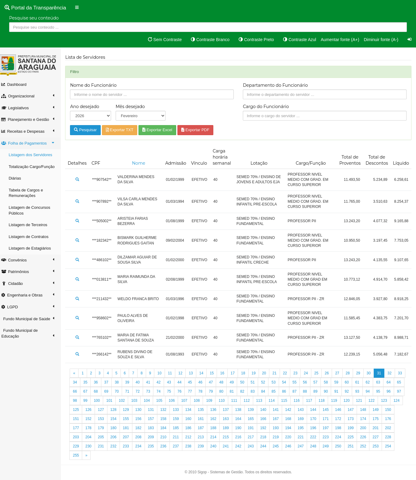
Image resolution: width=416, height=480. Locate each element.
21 (278, 373)
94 (392, 391)
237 (216, 446)
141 (316, 410)
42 (172, 382)
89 (339, 391)
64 (78, 391)
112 (281, 400)
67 (109, 391)
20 (267, 373)
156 (179, 419)
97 (99, 400)
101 (144, 400)
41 (162, 382)
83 (277, 391)
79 (235, 391)
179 (141, 428)
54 (298, 382)
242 (279, 446)
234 (179, 446)
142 (329, 410)
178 (129, 428)
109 (244, 400)
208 (179, 437)
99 (120, 400)
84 (287, 391)
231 (141, 446)
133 (216, 410)
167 (316, 419)
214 (254, 437)
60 (360, 382)
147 (391, 410)
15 (215, 373)
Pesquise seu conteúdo (34, 18)
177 (117, 428)
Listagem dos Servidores (33, 154)
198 (379, 428)
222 (354, 437)
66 (99, 391)
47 (224, 382)
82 (266, 391)
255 (117, 455)
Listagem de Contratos (32, 236)
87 (318, 391)
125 (117, 410)
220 (329, 437)
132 (204, 410)
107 (219, 400)
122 (79, 410)
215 (266, 437)
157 (191, 419)
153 (141, 419)
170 (354, 419)
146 (379, 410)
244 (304, 446)
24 (309, 373)
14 (204, 373)
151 (117, 419)
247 (341, 446)
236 (204, 446)
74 (183, 391)
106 (206, 400)
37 (120, 382)
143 (341, 410)
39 (141, 382)
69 (130, 391)
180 (154, 428)
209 (191, 437)
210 (204, 437)
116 (331, 400)
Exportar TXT (123, 130)
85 (298, 391)
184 (204, 428)
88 (329, 391)
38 (130, 382)
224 (379, 437)
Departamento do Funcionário (277, 85)
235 (191, 446)
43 (183, 382)
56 (318, 382)
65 (88, 391)
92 (371, 391)
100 (131, 400)
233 (166, 446)
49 (245, 382)
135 (241, 410)
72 (162, 391)
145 (366, 410)
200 (79, 437)
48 (235, 382)
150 (104, 419)
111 (269, 400)
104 (181, 400)
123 (92, 410)
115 (319, 400)
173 (391, 419)
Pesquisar (88, 130)
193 (316, 428)
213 (241, 437)
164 (279, 419)
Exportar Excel (160, 130)
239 (241, 446)
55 (308, 382)
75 (193, 391)
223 (366, 437)
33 (78, 382)
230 (129, 446)
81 (256, 391)
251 (391, 446)
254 (104, 455)
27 (340, 373)
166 (304, 419)
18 (246, 373)
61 (371, 382)
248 (354, 446)
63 (392, 382)
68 (120, 391)
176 (104, 428)
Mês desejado (133, 106)
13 (194, 373)
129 (166, 410)
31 (382, 373)
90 (350, 391)
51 (266, 382)
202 (104, 437)
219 (316, 437)
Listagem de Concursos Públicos (33, 210)
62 (381, 382)
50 (256, 382)
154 (154, 419)
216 (279, 437)
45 (203, 382)
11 (173, 373)
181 (166, 428)
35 (99, 382)
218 (304, 437)
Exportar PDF (198, 130)
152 (129, 419)
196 (354, 428)
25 (319, 373)
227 (92, 446)
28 (351, 373)
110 (256, 400)
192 (304, 428)
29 (361, 373)
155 (166, 419)
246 (329, 446)
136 (254, 410)
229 (117, 446)
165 (291, 419)
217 (291, 437)
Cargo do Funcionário (268, 106)
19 (257, 373)
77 (214, 391)
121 (393, 400)
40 (151, 382)
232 (154, 446)
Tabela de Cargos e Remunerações (29, 193)
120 (381, 400)
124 (104, 410)
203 (117, 437)
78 (224, 391)
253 (92, 455)
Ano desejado (87, 106)
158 (204, 419)
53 (287, 382)
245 (316, 446)
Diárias (18, 178)
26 (330, 373)
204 (129, 437)
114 (306, 400)
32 (393, 373)
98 (109, 400)
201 (92, 437)
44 (193, 382)
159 (216, 419)
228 (104, 446)
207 (166, 437)
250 (379, 446)
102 (156, 400)
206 (154, 437)
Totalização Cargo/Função (35, 166)
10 (163, 373)
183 (191, 428)
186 (229, 428)
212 (229, 437)
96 (88, 400)
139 (291, 410)
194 (329, 428)
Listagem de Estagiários (33, 248)
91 (360, 391)
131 (191, 410)
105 (194, 400)
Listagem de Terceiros (31, 224)
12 (184, 373)
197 (366, 428)
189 (266, 428)
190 (279, 428)
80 (245, 391)
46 (214, 382)
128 (154, 410)
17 (236, 373)
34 (88, 382)
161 (241, 419)
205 (141, 437)
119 (368, 400)
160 (229, 419)
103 (169, 400)
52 (277, 382)
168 (329, 419)
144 (354, 410)
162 (254, 419)
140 (304, 410)
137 (266, 410)
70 (141, 391)
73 (172, 391)
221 (341, 437)
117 (344, 400)
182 (179, 428)
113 (294, 400)
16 (225, 373)
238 (229, 446)
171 (366, 419)
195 (341, 428)
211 (216, 437)
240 (254, 446)
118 (356, 400)
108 (231, 400)
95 (78, 400)
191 (291, 428)
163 (266, 419)
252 (79, 455)
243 (291, 446)
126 (129, 410)
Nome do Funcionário (96, 85)
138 (279, 410)
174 (79, 428)
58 (339, 382)
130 (179, 410)
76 (203, 391)
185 (216, 428)
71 (151, 391)
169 (341, 419)
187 (241, 428)
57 (329, 382)
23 (299, 373)
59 (350, 382)
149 (92, 419)
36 (109, 382)
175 (92, 428)
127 (141, 410)
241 (266, 446)
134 (229, 410)
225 (391, 437)
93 (381, 391)
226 (79, 446)
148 (79, 419)
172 (379, 419)
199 (391, 428)
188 (254, 428)
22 (288, 373)
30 (372, 373)
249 (366, 446)
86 (308, 391)
